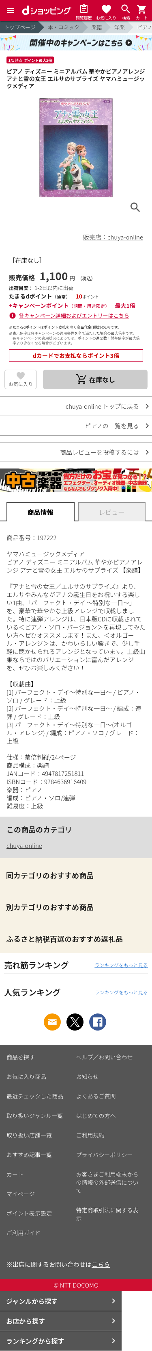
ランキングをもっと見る (121, 964)
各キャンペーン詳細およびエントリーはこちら (74, 315)
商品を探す (20, 1057)
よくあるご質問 (96, 1096)
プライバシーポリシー (104, 1155)
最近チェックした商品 (34, 1096)
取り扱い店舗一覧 (29, 1135)
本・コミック (63, 27)
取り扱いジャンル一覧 (34, 1115)
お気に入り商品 (26, 1076)
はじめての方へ (96, 1115)
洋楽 (119, 27)
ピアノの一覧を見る (112, 426)
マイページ (20, 1194)
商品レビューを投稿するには (99, 452)
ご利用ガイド (23, 1233)
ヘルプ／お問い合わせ (104, 1057)
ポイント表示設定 (29, 1213)
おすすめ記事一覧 (29, 1155)
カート (15, 1174)
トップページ (20, 27)
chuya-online (24, 845)
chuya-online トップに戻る (102, 406)
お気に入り (21, 383)
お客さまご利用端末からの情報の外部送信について (107, 1182)
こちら (101, 1264)
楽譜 (97, 27)
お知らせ (87, 1076)
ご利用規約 (90, 1135)
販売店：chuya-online (113, 237)
